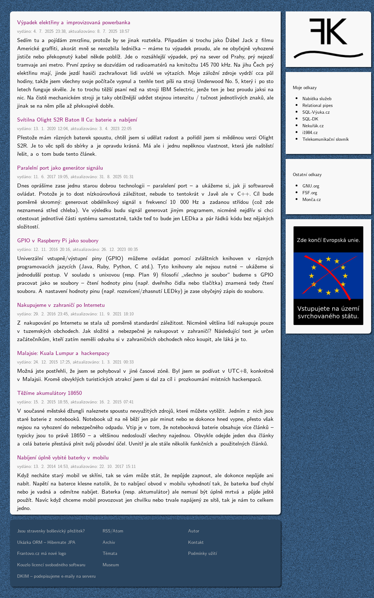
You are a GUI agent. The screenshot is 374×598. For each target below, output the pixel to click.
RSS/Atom (113, 530)
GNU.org (310, 185)
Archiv (109, 541)
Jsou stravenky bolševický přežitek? (51, 530)
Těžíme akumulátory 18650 (49, 392)
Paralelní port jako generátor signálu (60, 167)
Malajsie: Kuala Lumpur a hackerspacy (63, 353)
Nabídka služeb (317, 98)
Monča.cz (311, 199)
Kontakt (196, 541)
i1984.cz (310, 132)
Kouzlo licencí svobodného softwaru (51, 564)
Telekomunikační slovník (325, 138)
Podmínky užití (202, 553)
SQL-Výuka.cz (316, 111)
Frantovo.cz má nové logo (41, 553)
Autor (193, 530)
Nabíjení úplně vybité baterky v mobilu (63, 457)
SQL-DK (310, 118)
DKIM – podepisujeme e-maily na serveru (56, 575)
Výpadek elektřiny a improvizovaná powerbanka (73, 22)
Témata (110, 553)
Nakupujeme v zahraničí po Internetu (61, 304)
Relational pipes (317, 105)
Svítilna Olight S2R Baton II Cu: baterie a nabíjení (77, 119)
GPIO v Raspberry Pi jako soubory (57, 240)
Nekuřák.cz (313, 125)
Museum (111, 564)
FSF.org (309, 192)
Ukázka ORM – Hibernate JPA (46, 541)
